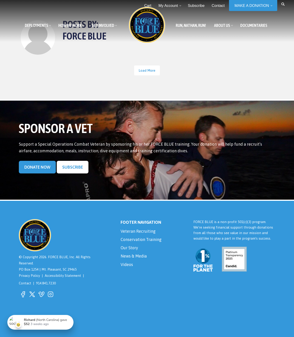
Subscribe (72, 167)
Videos (127, 264)
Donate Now (37, 167)
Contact (25, 283)
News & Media (134, 256)
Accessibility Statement (63, 276)
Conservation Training (141, 239)
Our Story (129, 247)
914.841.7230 (46, 283)
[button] (283, 4)
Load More (147, 70)
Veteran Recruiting (138, 231)
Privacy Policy (29, 276)
